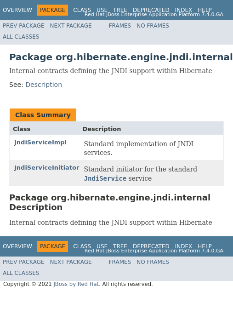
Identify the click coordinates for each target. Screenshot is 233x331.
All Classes (21, 37)
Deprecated (151, 10)
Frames (120, 26)
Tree (120, 10)
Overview (17, 10)
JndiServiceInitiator (46, 167)
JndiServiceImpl (40, 142)
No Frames (152, 26)
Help (205, 10)
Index (184, 10)
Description (43, 84)
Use (102, 10)
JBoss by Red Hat (76, 284)
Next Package (71, 26)
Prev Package (24, 26)
